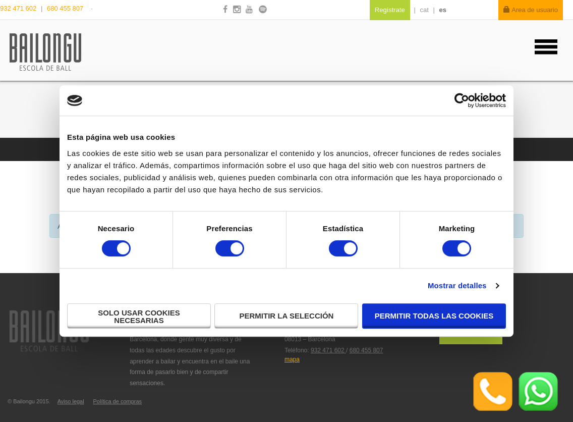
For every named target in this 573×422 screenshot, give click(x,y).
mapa (292, 359)
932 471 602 (19, 8)
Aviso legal (71, 401)
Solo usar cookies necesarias (139, 316)
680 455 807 (65, 8)
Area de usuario (530, 10)
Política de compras (117, 401)
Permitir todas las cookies (434, 315)
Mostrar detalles (457, 285)
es (442, 10)
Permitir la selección (287, 315)
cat (424, 10)
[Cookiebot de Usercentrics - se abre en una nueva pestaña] (462, 100)
